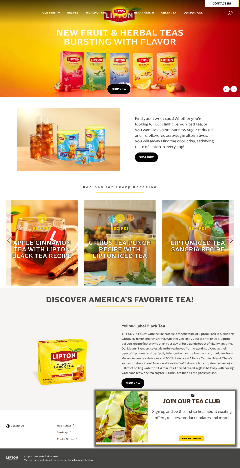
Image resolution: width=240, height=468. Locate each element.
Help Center (64, 425)
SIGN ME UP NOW (191, 438)
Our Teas (49, 12)
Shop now (119, 89)
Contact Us (17, 425)
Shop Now (146, 157)
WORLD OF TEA (96, 12)
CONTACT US (222, 3)
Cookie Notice (65, 439)
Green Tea (168, 12)
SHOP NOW (133, 383)
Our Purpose (193, 12)
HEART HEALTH (144, 12)
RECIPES (72, 12)
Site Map (62, 432)
